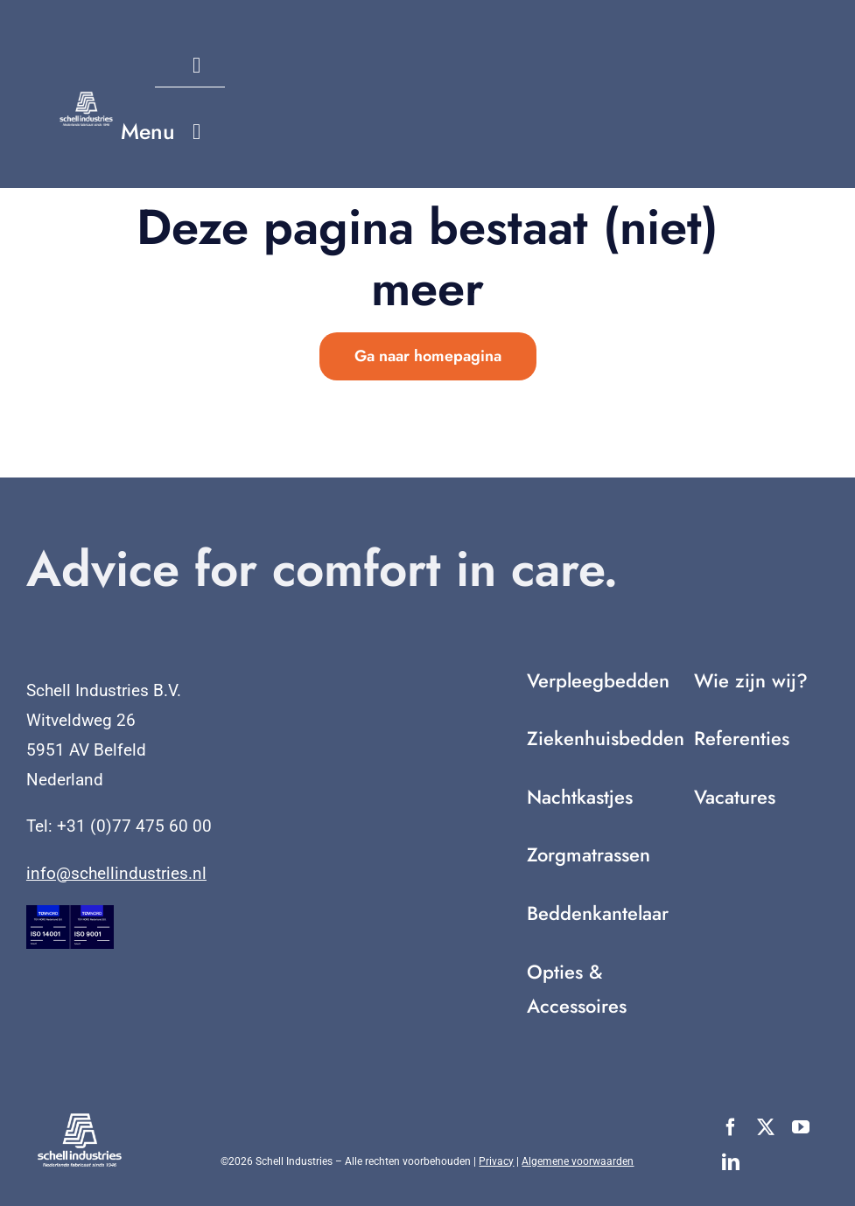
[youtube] (800, 1127)
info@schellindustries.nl (116, 873)
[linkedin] (730, 1162)
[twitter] (765, 1127)
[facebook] (730, 1127)
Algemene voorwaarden (578, 1161)
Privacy (496, 1161)
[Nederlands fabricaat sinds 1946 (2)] (86, 98)
